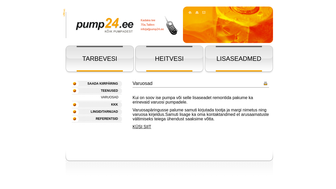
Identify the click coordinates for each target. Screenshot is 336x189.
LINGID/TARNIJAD (104, 112)
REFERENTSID (107, 119)
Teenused (109, 91)
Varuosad (109, 97)
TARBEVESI (99, 58)
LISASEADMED (239, 58)
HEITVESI (169, 58)
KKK (114, 104)
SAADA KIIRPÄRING (102, 83)
